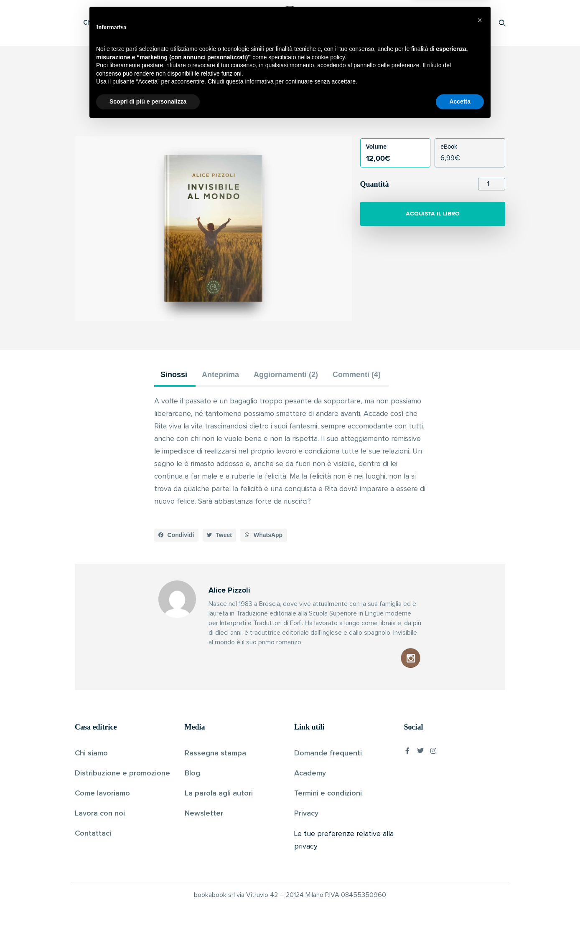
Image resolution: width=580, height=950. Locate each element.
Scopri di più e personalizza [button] (147, 927)
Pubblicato (313, 114)
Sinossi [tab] (173, 374)
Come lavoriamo (102, 793)
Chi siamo (91, 753)
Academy (310, 773)
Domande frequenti (328, 753)
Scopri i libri (183, 23)
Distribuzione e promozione (122, 773)
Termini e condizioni (328, 793)
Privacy (306, 813)
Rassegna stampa (215, 753)
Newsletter (204, 813)
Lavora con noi (100, 813)
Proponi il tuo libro (436, 23)
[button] (176, 535)
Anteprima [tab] (220, 374)
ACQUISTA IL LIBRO (433, 213)
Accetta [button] (460, 927)
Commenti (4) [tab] (357, 374)
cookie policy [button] (328, 882)
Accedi (481, 23)
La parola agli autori (219, 793)
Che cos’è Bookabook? (116, 23)
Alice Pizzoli (275, 114)
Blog (192, 773)
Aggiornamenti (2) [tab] (286, 374)
